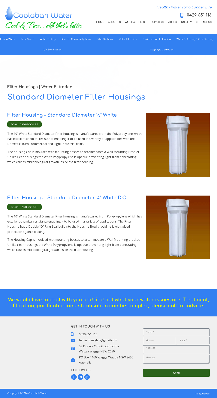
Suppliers (157, 22)
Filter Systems (106, 39)
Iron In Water (8, 39)
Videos (172, 22)
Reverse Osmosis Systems (77, 39)
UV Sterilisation (53, 50)
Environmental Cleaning (158, 39)
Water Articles (136, 22)
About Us (114, 22)
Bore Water (28, 39)
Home (100, 22)
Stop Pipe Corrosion (162, 50)
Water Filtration (129, 39)
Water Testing (48, 39)
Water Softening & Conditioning (195, 39)
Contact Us (204, 22)
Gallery (186, 22)
